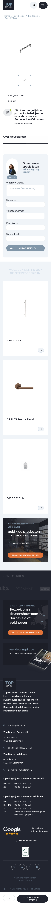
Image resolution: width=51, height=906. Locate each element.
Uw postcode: (13, 234)
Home (7, 16)
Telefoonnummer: (15, 211)
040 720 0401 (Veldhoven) (17, 770)
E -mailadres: (13, 223)
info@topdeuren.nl (14, 725)
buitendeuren (10, 700)
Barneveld (8, 707)
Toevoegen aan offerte (32, 899)
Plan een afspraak (23, 123)
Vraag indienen (27, 248)
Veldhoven (23, 707)
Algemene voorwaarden (25, 878)
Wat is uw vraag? (15, 182)
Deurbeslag (19, 16)
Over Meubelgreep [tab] (14, 137)
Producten (33, 16)
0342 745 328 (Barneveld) (17, 748)
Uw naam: (11, 200)
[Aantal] (9, 898)
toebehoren (31, 700)
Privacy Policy (25, 880)
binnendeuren (23, 696)
